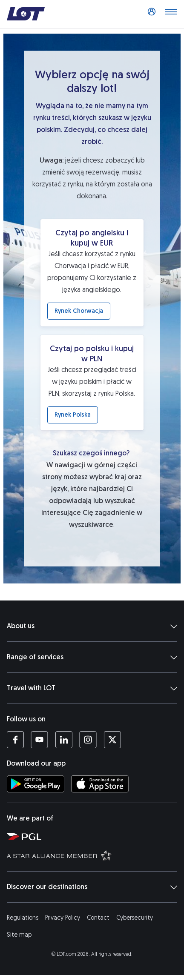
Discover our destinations (92, 887)
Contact (98, 917)
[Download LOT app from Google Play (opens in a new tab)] (35, 783)
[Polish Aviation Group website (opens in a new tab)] (94, 836)
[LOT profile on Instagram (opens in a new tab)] (88, 739)
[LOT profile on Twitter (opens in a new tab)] (112, 739)
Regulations (22, 917)
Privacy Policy (62, 917)
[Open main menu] (170, 14)
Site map (19, 934)
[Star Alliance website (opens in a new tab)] (94, 855)
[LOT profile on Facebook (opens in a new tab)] (15, 739)
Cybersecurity (134, 917)
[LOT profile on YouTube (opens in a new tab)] (39, 739)
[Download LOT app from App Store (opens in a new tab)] (100, 783)
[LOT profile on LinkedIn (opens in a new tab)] (63, 739)
